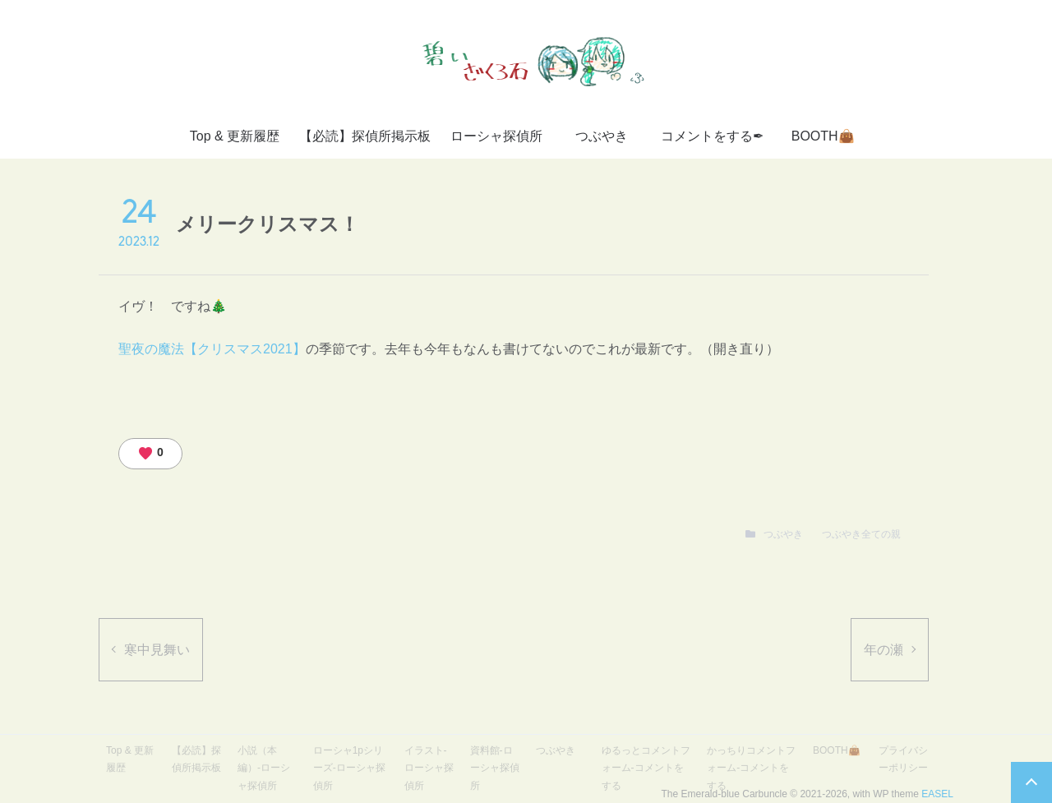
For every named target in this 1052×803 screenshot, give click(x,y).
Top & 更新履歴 (234, 136)
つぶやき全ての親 (861, 534)
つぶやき (601, 136)
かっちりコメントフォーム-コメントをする (751, 768)
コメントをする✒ (712, 136)
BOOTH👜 (823, 136)
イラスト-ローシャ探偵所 (429, 768)
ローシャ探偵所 (496, 136)
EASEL (937, 794)
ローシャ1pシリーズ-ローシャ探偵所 (349, 768)
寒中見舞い (157, 650)
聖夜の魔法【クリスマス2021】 (212, 349)
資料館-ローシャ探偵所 (494, 768)
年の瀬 (883, 650)
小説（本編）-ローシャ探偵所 (264, 768)
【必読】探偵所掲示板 (365, 136)
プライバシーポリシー (903, 759)
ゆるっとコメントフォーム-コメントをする (646, 768)
